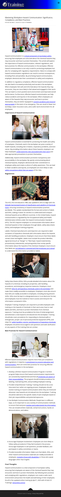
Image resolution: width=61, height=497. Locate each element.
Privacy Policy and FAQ (37, 493)
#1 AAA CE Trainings (26, 22)
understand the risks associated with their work (33, 152)
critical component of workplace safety (37, 56)
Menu (58, 2)
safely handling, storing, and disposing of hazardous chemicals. (34, 322)
